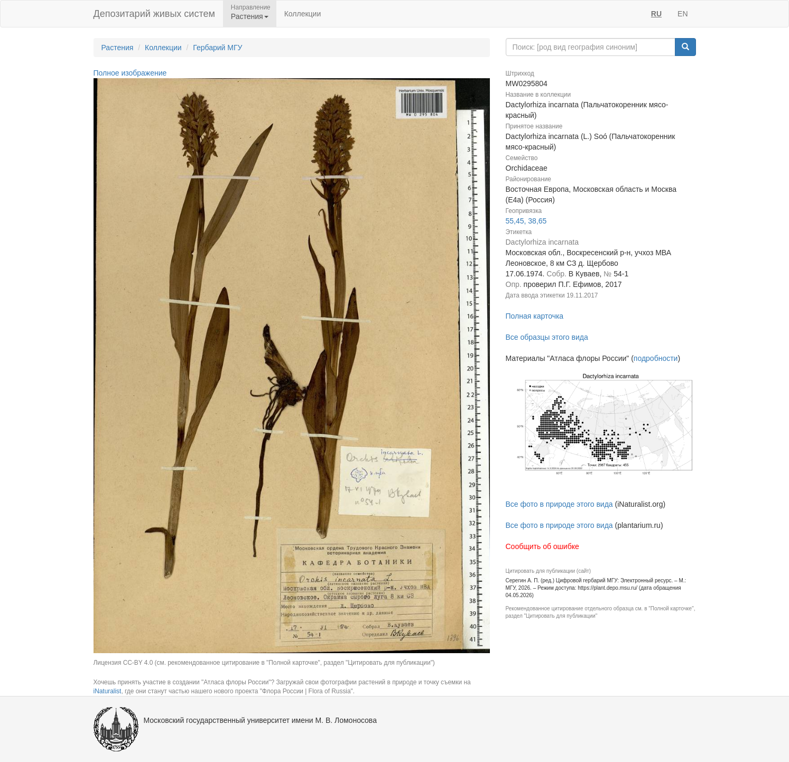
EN (682, 14)
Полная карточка (535, 316)
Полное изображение (130, 73)
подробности (656, 358)
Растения (117, 47)
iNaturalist (108, 691)
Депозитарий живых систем (154, 13)
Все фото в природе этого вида (559, 504)
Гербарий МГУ (217, 47)
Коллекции (302, 14)
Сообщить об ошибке (542, 546)
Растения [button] (249, 16)
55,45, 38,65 (526, 221)
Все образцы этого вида (547, 337)
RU (656, 14)
